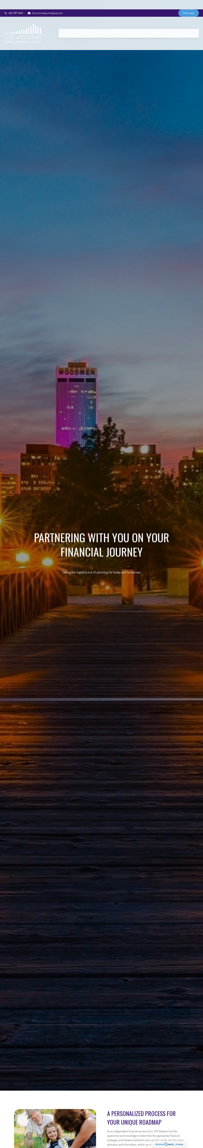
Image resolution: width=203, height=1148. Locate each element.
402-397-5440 (13, 3)
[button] (65, 23)
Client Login (188, 3)
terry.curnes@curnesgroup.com (45, 3)
